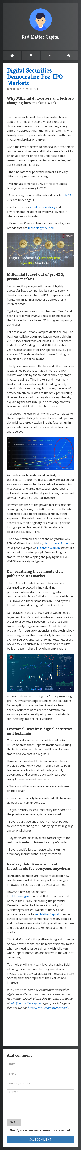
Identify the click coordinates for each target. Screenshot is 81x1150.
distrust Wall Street (56, 543)
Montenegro (20, 896)
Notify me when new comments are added (38, 1130)
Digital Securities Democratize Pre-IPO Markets (35, 76)
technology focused (41, 228)
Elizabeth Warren (48, 548)
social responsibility (42, 207)
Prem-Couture (30, 89)
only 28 (66, 195)
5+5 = (14, 1122)
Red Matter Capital (40, 24)
